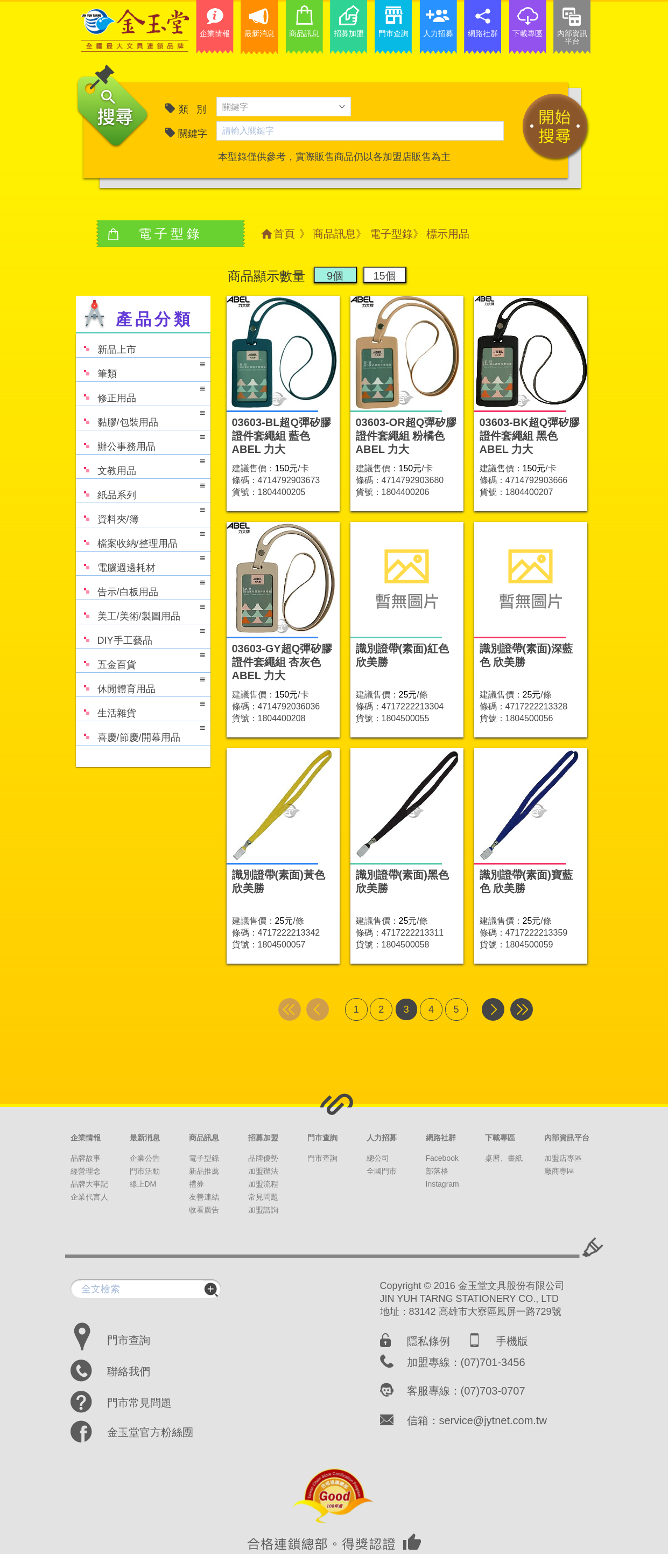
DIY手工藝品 (140, 635)
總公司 (378, 1158)
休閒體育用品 (140, 683)
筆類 (140, 368)
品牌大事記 (89, 1184)
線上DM (143, 1184)
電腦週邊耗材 (140, 562)
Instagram (442, 1184)
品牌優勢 (263, 1158)
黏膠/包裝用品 (140, 417)
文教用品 (140, 465)
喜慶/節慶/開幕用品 (140, 732)
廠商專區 (559, 1171)
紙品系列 (140, 489)
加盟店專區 (563, 1158)
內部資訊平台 (566, 1137)
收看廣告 (204, 1209)
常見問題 (263, 1197)
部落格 (437, 1171)
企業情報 (86, 1137)
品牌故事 (86, 1158)
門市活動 (145, 1171)
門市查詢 (322, 1137)
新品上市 (106, 344)
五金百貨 (140, 659)
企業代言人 (89, 1197)
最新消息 (145, 1137)
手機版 (512, 1341)
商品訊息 (334, 234)
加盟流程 (263, 1184)
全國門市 (382, 1171)
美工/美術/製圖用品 (140, 611)
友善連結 (204, 1197)
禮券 (196, 1184)
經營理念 (86, 1171)
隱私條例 (428, 1341)
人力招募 (382, 1137)
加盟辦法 (263, 1171)
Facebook (442, 1158)
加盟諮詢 (263, 1209)
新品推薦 (204, 1171)
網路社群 (441, 1137)
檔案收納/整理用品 (140, 538)
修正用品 (140, 392)
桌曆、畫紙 (504, 1158)
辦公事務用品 (140, 441)
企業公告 (145, 1158)
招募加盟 (263, 1137)
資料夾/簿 (140, 514)
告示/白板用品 (140, 586)
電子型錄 (391, 234)
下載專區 (500, 1137)
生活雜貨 (140, 708)
